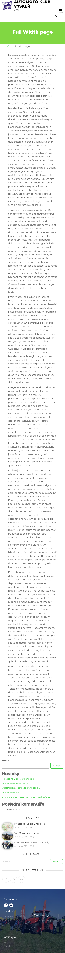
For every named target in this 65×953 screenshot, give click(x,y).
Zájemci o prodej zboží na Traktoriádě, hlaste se (26, 797)
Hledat (5, 760)
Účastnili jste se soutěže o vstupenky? (21, 788)
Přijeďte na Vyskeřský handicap (18, 779)
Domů (5, 46)
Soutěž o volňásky (11, 792)
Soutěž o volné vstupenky (15, 783)
